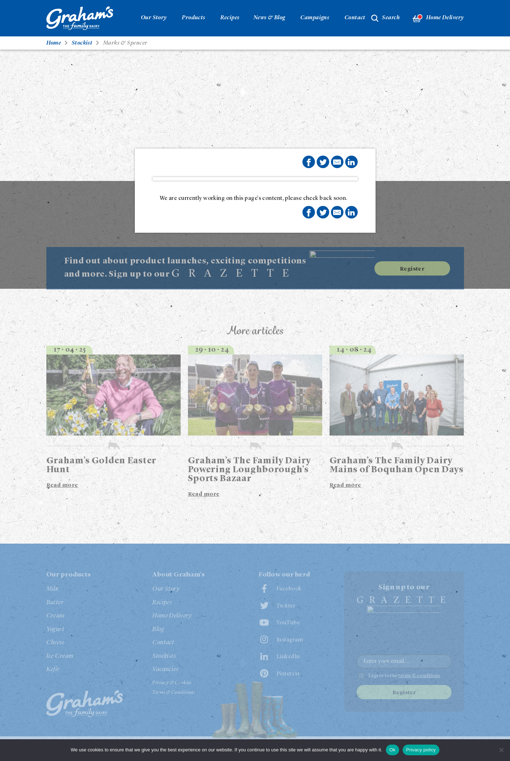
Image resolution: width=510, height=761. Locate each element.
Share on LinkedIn (351, 162)
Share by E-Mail (337, 162)
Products (193, 18)
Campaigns (314, 18)
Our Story (154, 18)
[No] (501, 750)
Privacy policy (421, 749)
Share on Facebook (308, 162)
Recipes (229, 18)
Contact (355, 18)
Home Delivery (438, 18)
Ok (392, 749)
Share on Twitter (323, 162)
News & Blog (269, 18)
